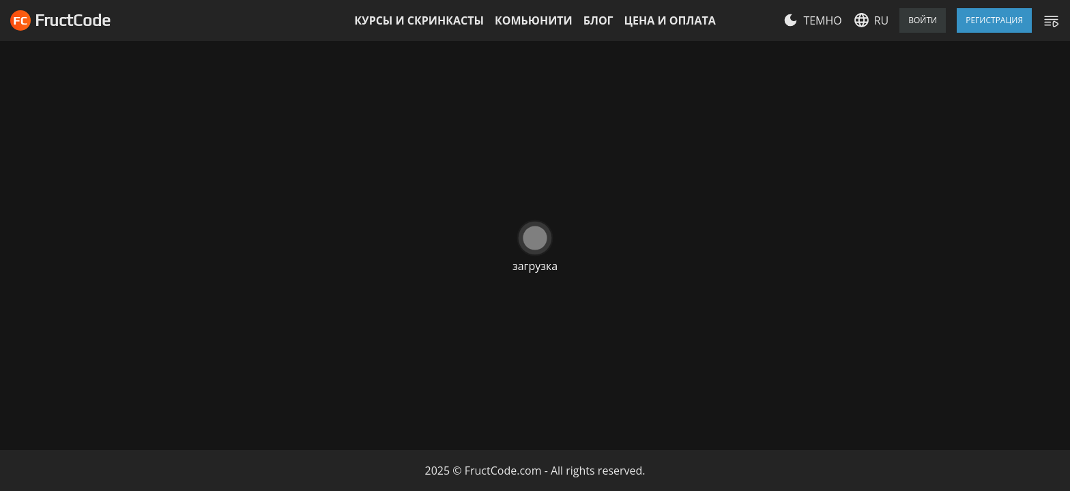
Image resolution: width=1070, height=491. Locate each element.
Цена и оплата (670, 20)
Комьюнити (534, 20)
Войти (922, 20)
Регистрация (994, 20)
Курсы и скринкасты (419, 20)
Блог (598, 20)
